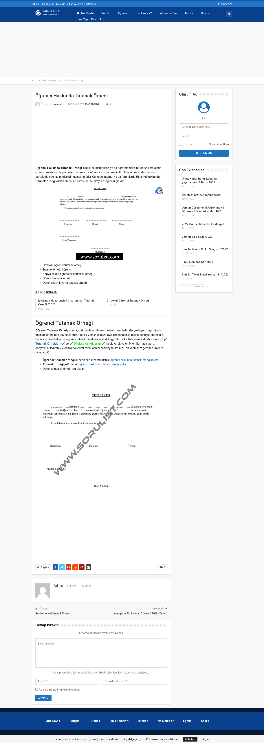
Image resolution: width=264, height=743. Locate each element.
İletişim (35, 4)
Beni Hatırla (189, 142)
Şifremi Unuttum (219, 142)
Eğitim (187, 719)
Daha (204, 13)
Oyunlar (123, 13)
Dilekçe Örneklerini (87, 342)
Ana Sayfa (85, 13)
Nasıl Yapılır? (144, 13)
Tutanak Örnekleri (47, 342)
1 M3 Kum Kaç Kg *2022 (197, 260)
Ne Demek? (166, 719)
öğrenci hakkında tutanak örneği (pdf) (102, 362)
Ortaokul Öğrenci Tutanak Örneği (128, 298)
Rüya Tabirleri (119, 719)
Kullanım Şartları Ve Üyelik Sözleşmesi (76, 4)
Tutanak (94, 719)
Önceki (184, 285)
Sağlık (205, 719)
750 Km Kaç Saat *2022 (197, 235)
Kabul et (190, 739)
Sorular (106, 13)
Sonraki (197, 285)
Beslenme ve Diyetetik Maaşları (53, 611)
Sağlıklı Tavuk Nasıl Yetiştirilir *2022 (205, 272)
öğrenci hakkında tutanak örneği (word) (135, 358)
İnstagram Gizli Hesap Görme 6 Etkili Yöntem (140, 611)
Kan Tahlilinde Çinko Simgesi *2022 (205, 247)
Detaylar (205, 739)
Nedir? (189, 13)
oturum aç (225, 3)
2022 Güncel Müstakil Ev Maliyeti (203, 222)
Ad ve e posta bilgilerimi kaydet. (59, 687)
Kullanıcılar (48, 4)
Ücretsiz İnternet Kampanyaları (202, 193)
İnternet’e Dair (168, 13)
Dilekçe (143, 719)
